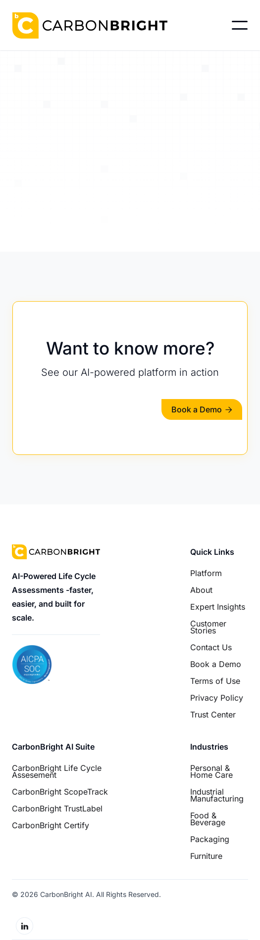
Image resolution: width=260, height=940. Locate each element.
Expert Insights (217, 606)
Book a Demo (201, 409)
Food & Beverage (207, 819)
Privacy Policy (216, 697)
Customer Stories (208, 627)
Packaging (209, 839)
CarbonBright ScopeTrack (60, 791)
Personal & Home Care (211, 771)
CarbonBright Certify (50, 825)
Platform (206, 573)
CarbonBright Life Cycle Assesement (57, 771)
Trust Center (213, 714)
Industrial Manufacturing (217, 795)
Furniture (206, 855)
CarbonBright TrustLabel (57, 808)
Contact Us (211, 647)
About (201, 589)
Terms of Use (215, 680)
